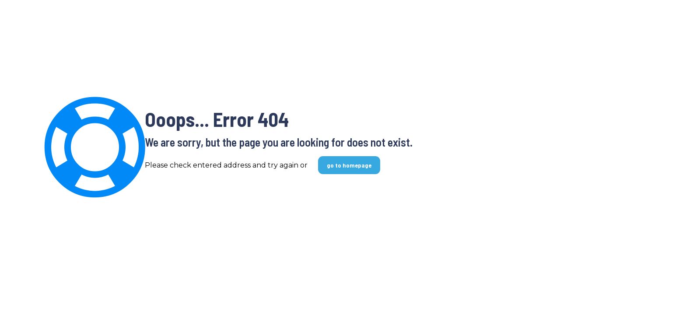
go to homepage (349, 165)
